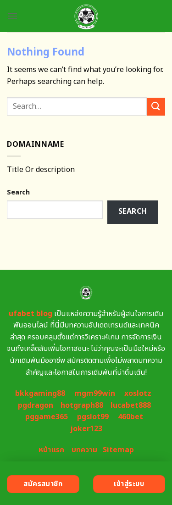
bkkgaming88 (40, 393)
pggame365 (46, 416)
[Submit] (156, 107)
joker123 (86, 428)
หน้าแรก (51, 449)
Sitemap (118, 449)
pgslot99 (93, 416)
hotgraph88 (82, 405)
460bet (130, 416)
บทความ (84, 449)
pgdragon (35, 405)
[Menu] (12, 16)
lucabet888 (131, 405)
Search (18, 192)
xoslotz (137, 393)
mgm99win (94, 393)
